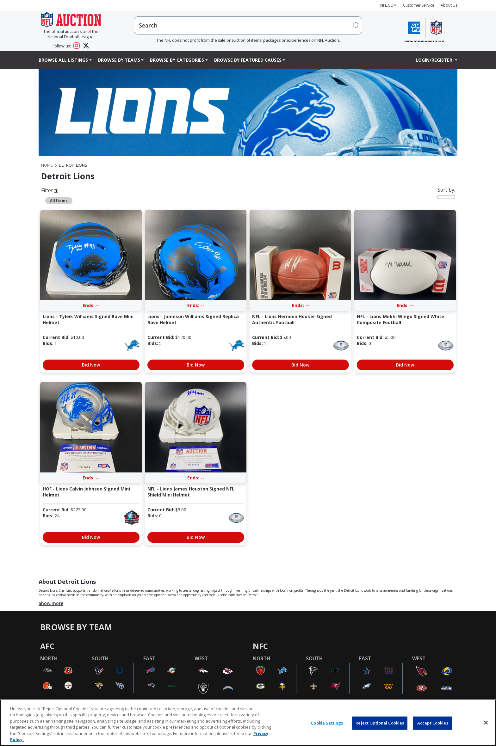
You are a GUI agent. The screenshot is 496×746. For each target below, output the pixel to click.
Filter (49, 190)
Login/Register (435, 60)
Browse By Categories (177, 60)
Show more (51, 603)
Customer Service (418, 5)
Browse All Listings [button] (63, 60)
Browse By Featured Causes (248, 60)
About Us (449, 5)
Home (47, 165)
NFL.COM (388, 5)
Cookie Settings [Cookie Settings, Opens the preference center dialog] (327, 723)
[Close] (486, 723)
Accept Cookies (432, 723)
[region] (248, 723)
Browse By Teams (119, 60)
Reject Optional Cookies (380, 723)
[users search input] (248, 25)
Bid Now (91, 365)
